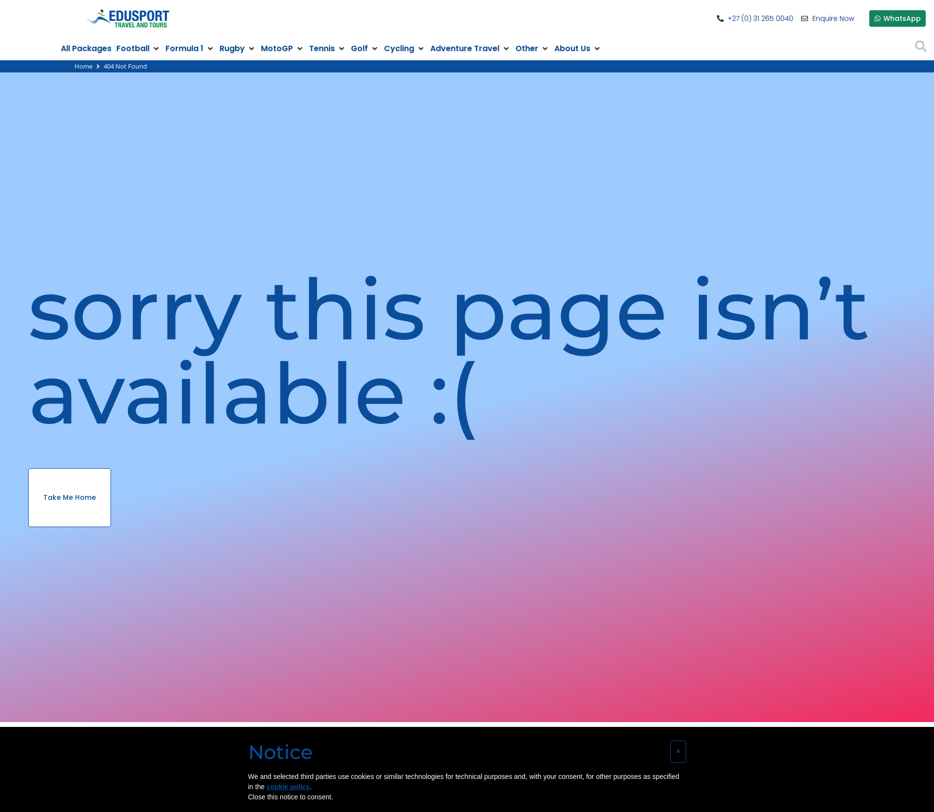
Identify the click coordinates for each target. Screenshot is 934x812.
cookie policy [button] (288, 787)
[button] (138, 48)
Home (83, 66)
